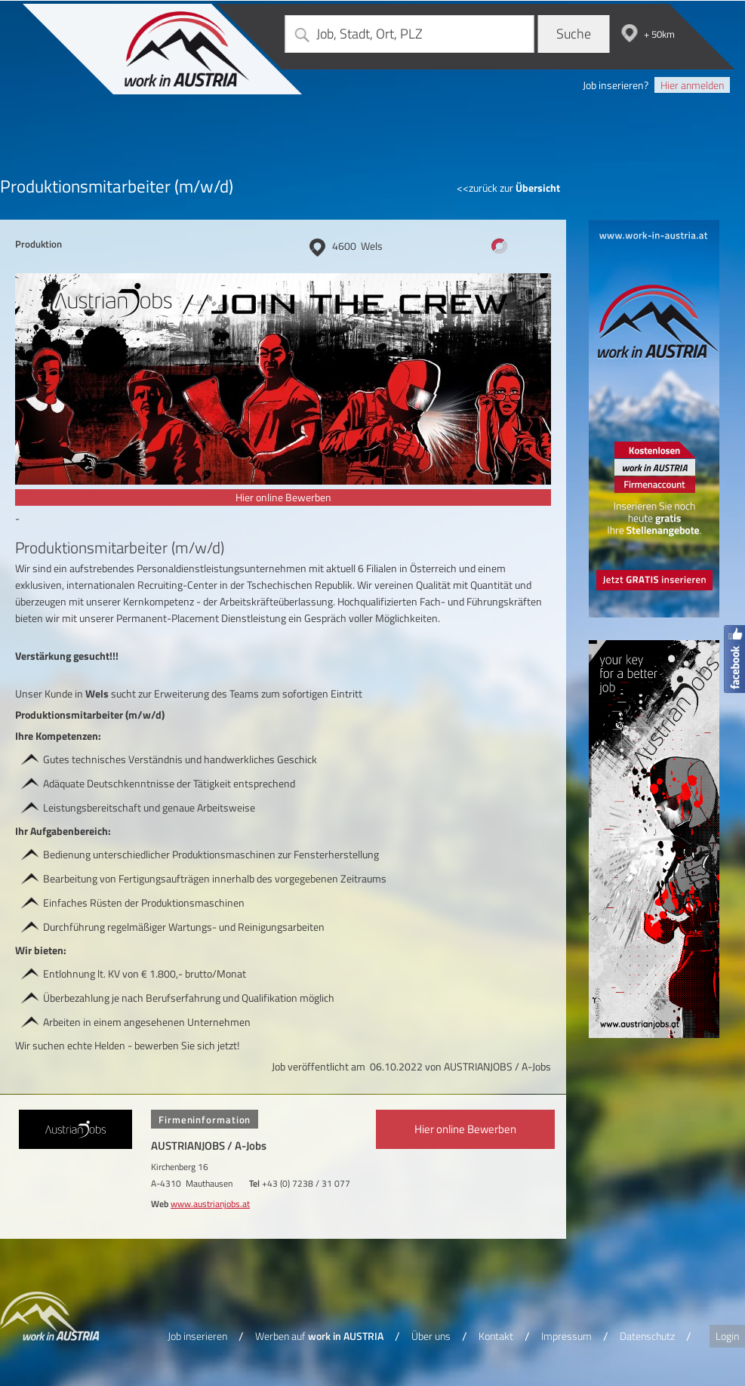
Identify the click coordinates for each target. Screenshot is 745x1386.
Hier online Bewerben (283, 497)
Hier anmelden (692, 85)
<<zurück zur (508, 188)
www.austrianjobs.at (210, 1204)
